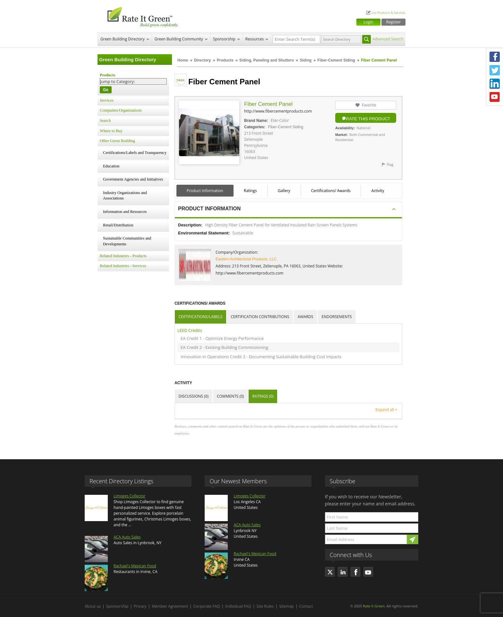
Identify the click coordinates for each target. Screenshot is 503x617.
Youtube (495, 97)
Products (225, 60)
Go (105, 90)
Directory (202, 60)
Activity (377, 190)
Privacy (140, 606)
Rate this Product (368, 118)
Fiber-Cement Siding (336, 60)
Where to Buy (111, 131)
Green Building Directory (122, 39)
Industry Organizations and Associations (125, 195)
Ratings (250, 190)
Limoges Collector (129, 496)
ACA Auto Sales (127, 537)
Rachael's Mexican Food (135, 566)
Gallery (284, 190)
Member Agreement (170, 606)
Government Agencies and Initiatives (133, 179)
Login (368, 22)
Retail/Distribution (118, 225)
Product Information (205, 190)
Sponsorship (224, 39)
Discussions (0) (194, 396)
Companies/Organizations (121, 110)
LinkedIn (495, 84)
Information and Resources (125, 211)
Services (107, 100)
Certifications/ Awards (331, 190)
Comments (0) (230, 396)
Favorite (369, 105)
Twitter (495, 70)
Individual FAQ (238, 606)
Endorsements (337, 316)
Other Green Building (117, 141)
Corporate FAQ (206, 606)
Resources (254, 39)
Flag (390, 164)
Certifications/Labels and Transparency (134, 152)
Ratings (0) (262, 396)
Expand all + (386, 409)
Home (182, 60)
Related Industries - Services (123, 266)
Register (393, 22)
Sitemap (286, 606)
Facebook (495, 57)
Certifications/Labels (201, 316)
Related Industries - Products (123, 256)
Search (105, 120)
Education (111, 166)
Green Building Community (179, 39)
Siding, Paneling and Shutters (266, 60)
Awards (305, 316)
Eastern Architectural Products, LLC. (246, 259)
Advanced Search (387, 39)
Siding (305, 60)
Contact (306, 606)
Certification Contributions (260, 316)
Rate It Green (373, 606)
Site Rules (265, 606)
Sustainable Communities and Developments (127, 241)
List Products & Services (388, 13)
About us (93, 606)
